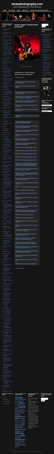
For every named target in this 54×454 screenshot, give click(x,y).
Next (36, 47)
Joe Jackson (6, 148)
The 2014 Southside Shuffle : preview (28, 147)
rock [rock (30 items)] (23, 435)
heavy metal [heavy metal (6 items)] (19, 411)
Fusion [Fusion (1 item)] (19, 408)
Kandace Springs (7, 156)
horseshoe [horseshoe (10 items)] (18, 416)
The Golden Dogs (7, 309)
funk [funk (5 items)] (16, 409)
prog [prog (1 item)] (21, 431)
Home (4, 10)
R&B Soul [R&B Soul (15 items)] (19, 433)
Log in (5, 397)
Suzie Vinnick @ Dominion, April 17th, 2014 (8, 280)
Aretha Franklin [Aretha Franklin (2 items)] (18, 399)
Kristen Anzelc (6, 169)
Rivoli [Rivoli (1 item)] (16, 435)
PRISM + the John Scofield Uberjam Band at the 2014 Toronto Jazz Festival (27, 169)
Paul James (6, 202)
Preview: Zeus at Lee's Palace (26, 214)
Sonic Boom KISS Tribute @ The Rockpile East (7, 269)
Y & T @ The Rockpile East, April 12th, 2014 (8, 382)
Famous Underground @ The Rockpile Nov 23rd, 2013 (8, 93)
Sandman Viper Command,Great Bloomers (7, 242)
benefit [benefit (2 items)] (22, 401)
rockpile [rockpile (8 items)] (18, 439)
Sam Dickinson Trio (8, 238)
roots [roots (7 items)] (22, 439)
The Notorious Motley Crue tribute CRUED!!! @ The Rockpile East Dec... (25, 238)
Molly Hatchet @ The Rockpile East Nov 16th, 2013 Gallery (8, 183)
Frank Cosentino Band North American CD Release (8, 104)
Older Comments (19, 77)
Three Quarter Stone (8, 329)
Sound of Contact (7, 276)
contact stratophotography (39, 10)
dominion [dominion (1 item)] (22, 404)
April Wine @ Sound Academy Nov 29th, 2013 (8, 54)
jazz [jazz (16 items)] (16, 418)
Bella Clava (6, 60)
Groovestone (6, 136)
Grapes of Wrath (7, 132)
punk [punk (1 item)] (23, 431)
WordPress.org (6, 403)
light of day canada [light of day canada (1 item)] (18, 420)
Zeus (4, 388)
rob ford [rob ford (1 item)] (18, 435)
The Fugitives (6, 306)
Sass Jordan (6, 249)
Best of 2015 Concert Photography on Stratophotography (47, 41)
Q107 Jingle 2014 (7, 220)
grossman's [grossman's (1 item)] (23, 408)
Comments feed (7, 401)
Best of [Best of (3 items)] (17, 403)
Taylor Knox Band (7, 283)
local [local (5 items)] (23, 420)
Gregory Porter (6, 134)
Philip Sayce (6, 214)
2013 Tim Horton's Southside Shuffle (28, 263)
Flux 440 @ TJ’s (7, 96)
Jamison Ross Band (7, 142)
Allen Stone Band (7, 50)
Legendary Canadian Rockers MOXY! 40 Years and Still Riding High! (26, 206)
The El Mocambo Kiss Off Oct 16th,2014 (7, 303)
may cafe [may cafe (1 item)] (18, 424)
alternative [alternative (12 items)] (19, 397)
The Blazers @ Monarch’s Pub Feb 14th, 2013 (7, 289)
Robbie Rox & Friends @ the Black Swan (8, 228)
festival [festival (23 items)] (22, 406)
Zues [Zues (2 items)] (18, 446)
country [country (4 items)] (19, 405)
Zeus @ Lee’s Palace (8, 391)
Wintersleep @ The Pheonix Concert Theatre (7, 377)
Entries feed (6, 399)
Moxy (5, 189)
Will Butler (6, 369)
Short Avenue (6, 262)
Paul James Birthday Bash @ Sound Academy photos (8, 211)
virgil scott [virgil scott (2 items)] (22, 443)
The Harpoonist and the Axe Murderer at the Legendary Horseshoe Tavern (26, 126)
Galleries (12, 10)
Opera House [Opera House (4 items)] (18, 427)
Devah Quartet (6, 89)
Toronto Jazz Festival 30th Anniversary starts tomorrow (47, 36)
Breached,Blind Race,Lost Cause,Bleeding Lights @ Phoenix (23, 122)
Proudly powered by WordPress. (18, 451)
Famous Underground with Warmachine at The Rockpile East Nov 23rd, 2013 (27, 247)
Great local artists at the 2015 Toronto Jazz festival (47, 74)
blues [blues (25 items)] (21, 402)
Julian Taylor (6, 153)
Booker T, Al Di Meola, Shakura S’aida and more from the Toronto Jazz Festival (26, 101)
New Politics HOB (7, 194)
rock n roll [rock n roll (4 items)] (18, 437)
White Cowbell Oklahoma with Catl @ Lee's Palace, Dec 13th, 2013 (26, 230)
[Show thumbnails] (27, 66)
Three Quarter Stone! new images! (27, 190)
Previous (17, 47)
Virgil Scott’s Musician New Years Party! (8, 351)
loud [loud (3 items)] (16, 422)
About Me (25, 10)
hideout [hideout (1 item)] (24, 410)
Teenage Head (6, 286)
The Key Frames (7, 316)
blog (18, 10)
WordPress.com (38, 451)
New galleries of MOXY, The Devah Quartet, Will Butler (47, 46)
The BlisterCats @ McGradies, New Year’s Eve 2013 (7, 295)
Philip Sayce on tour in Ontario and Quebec (47, 51)
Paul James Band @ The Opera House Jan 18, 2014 (8, 206)
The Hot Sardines (7, 314)
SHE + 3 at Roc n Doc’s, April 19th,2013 (7, 255)
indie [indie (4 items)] (24, 416)
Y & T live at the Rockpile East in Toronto (29, 186)
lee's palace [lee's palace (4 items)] (22, 418)
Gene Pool (6, 121)
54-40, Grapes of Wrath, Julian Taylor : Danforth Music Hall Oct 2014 (26, 139)
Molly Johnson (6, 186)
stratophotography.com (27, 4)
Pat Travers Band (7, 200)
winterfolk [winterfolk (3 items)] (17, 444)
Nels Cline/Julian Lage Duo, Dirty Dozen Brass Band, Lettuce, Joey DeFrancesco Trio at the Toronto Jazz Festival (26, 174)
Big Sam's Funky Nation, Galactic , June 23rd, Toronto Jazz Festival (26, 179)
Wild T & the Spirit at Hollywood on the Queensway (8, 366)
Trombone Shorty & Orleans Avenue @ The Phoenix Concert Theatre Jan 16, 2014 (26, 211)
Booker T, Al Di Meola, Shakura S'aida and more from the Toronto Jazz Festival (27, 97)
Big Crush (6, 65)
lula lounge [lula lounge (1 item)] (20, 422)
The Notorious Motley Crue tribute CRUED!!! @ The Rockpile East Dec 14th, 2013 (25, 243)
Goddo (5, 126)
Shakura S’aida (7, 251)
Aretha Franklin (7, 57)
